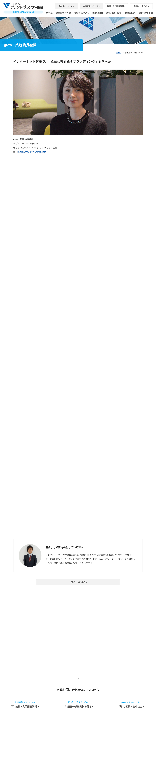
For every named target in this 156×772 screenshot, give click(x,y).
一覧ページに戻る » (78, 582)
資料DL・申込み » (141, 6)
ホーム (49, 13)
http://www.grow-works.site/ (32, 152)
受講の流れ (97, 13)
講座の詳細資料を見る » (78, 706)
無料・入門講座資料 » (116, 6)
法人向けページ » (66, 6)
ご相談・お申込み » (131, 706)
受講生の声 (130, 13)
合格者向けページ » (91, 6)
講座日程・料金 (63, 13)
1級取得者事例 (146, 13)
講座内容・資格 (113, 13)
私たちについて (81, 13)
